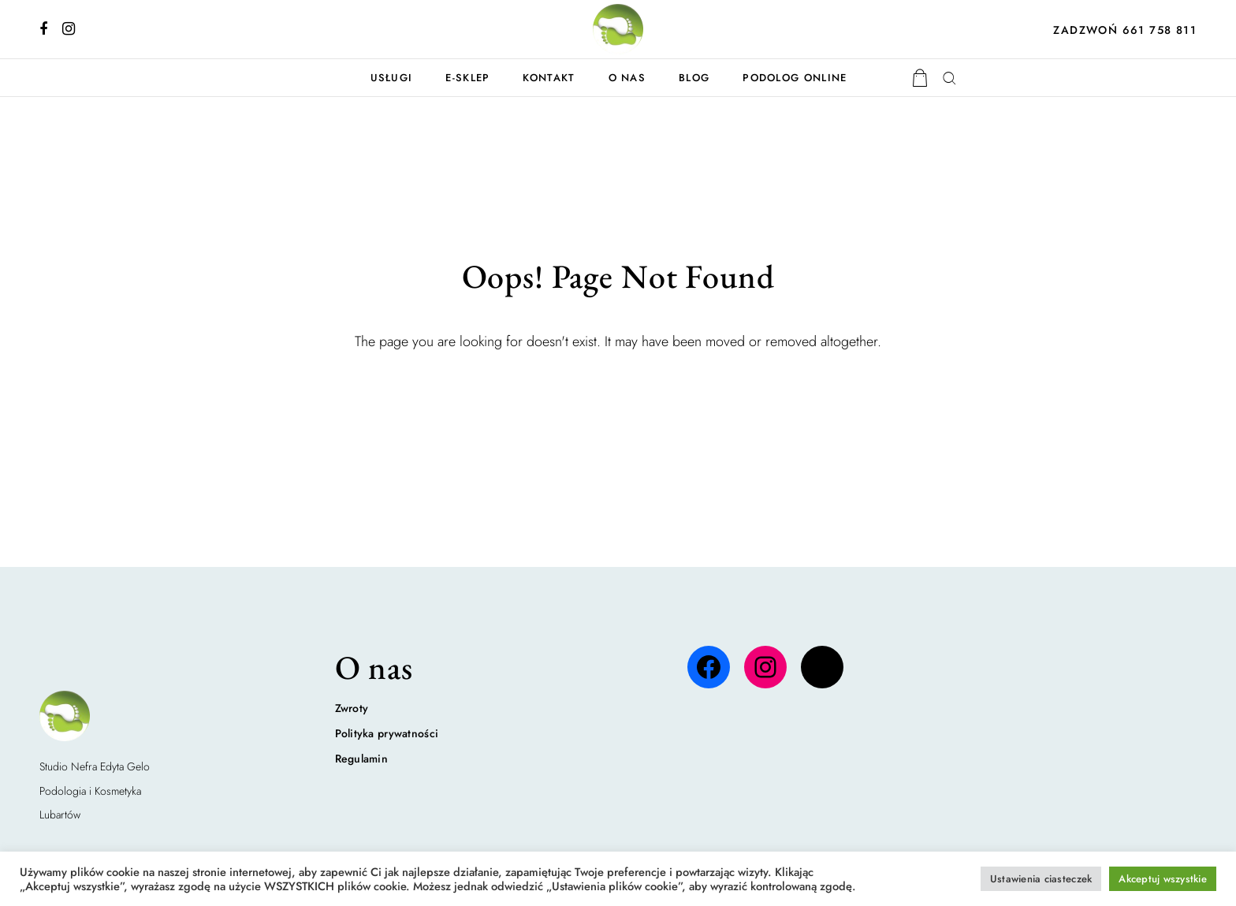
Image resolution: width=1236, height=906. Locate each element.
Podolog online (795, 77)
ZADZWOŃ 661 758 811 (1125, 30)
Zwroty (352, 708)
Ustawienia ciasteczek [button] (1041, 878)
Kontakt (549, 77)
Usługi (391, 77)
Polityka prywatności (387, 733)
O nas (627, 77)
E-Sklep (467, 77)
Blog (694, 77)
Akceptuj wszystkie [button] (1163, 878)
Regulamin (362, 758)
